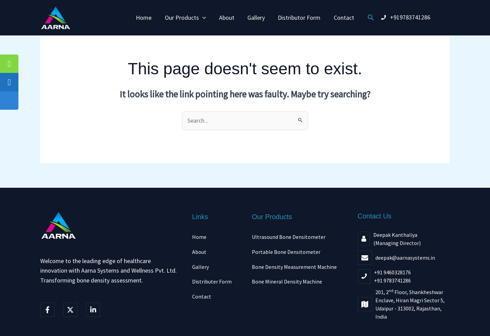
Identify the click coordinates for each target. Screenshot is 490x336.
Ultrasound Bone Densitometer (289, 236)
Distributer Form (212, 281)
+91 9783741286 (392, 280)
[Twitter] (70, 310)
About (227, 17)
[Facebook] (47, 310)
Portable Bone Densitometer (286, 251)
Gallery (255, 17)
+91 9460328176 (392, 272)
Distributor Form (298, 17)
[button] (203, 18)
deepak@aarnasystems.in (405, 257)
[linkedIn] (93, 310)
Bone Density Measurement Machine (294, 266)
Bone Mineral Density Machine (287, 281)
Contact (342, 17)
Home (146, 17)
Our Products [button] (186, 18)
